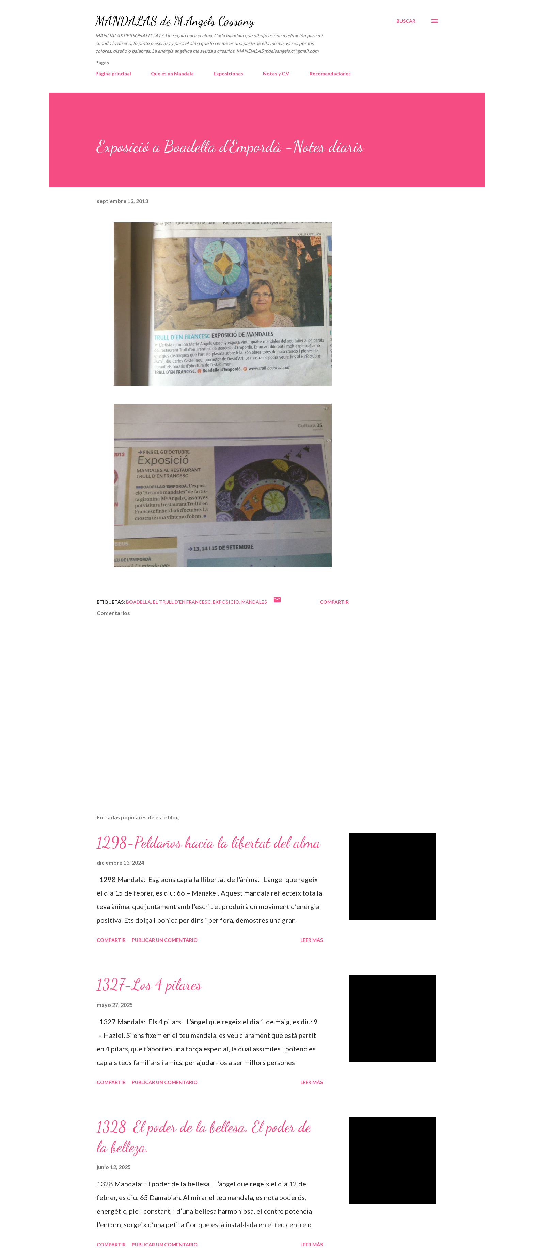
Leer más (311, 940)
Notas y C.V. (276, 73)
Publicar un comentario (165, 940)
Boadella (138, 602)
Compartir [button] (334, 602)
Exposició (226, 602)
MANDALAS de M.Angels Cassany (174, 21)
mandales (254, 602)
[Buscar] (405, 21)
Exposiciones (228, 73)
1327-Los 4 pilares (149, 984)
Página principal (113, 73)
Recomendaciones (330, 73)
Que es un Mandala (172, 73)
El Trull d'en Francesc (182, 602)
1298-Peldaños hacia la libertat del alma (208, 842)
